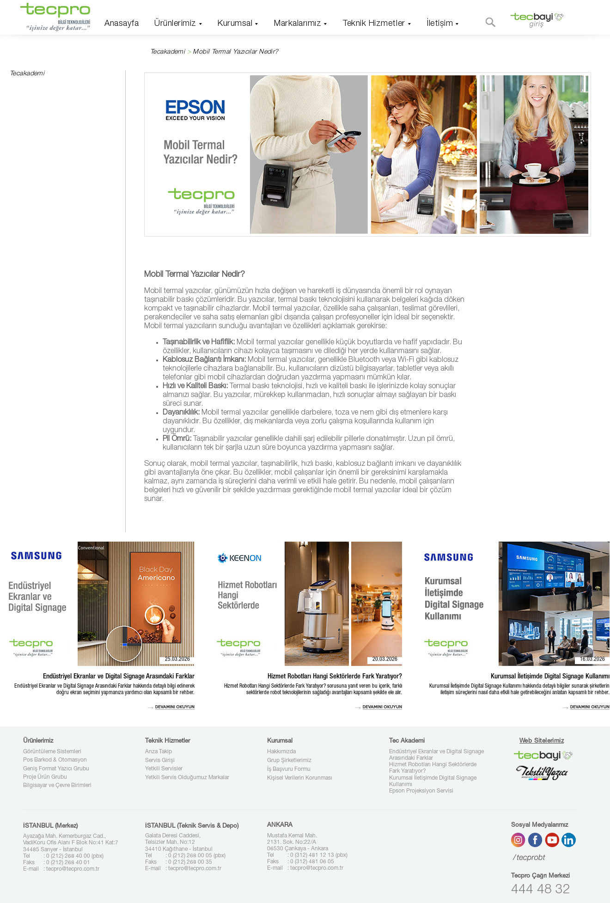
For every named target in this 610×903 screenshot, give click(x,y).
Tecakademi (167, 52)
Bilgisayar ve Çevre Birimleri (57, 785)
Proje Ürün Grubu (45, 777)
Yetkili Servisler (164, 769)
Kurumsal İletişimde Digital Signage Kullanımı (432, 781)
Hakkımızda (281, 752)
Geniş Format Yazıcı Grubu (56, 769)
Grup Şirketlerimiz (289, 760)
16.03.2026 (592, 659)
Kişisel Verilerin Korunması (299, 778)
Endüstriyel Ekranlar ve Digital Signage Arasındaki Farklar (436, 755)
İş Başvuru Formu (289, 769)
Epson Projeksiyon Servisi (421, 791)
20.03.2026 (384, 659)
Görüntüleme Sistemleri (52, 752)
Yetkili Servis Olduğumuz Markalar (187, 778)
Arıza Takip (158, 752)
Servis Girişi (160, 760)
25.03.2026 (177, 659)
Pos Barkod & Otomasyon (55, 760)
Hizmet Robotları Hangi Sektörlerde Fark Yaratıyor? (432, 768)
